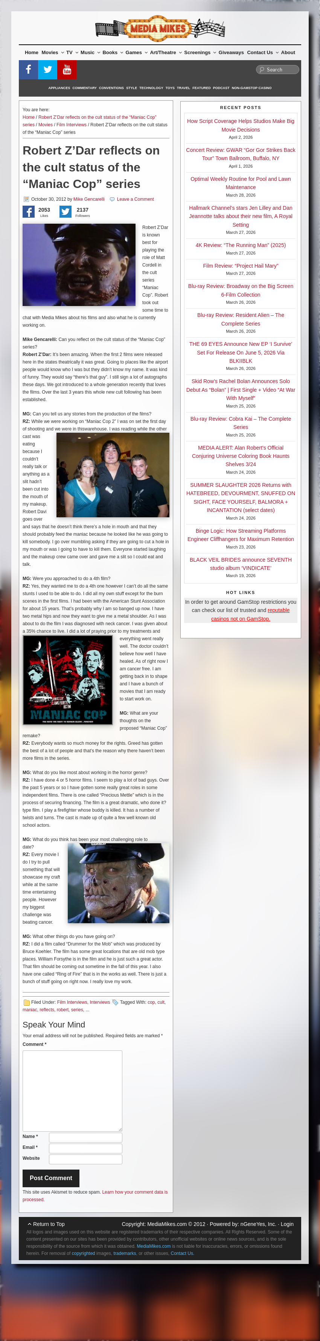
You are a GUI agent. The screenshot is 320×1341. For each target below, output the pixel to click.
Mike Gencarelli (89, 199)
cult (161, 1002)
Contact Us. (183, 1253)
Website (31, 1158)
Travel (183, 88)
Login (287, 1224)
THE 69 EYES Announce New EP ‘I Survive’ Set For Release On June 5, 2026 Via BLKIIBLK (241, 352)
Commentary (85, 88)
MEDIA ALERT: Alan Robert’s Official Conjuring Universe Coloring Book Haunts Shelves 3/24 (241, 456)
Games (137, 52)
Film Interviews (71, 124)
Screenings (200, 52)
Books (112, 52)
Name (30, 1136)
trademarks (124, 1253)
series (77, 1009)
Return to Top (49, 1224)
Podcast (221, 88)
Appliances (59, 88)
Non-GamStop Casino (252, 88)
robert (63, 1009)
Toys (170, 88)
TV (72, 52)
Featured (201, 88)
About (288, 52)
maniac (30, 1009)
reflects (47, 1009)
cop (151, 1002)
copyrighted (83, 1253)
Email (30, 1147)
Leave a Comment (135, 199)
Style (131, 88)
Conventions (111, 88)
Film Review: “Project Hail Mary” (241, 266)
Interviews (100, 1002)
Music (90, 52)
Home (31, 52)
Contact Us (263, 52)
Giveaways (231, 52)
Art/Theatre (165, 52)
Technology (151, 88)
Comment (34, 1044)
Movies (53, 52)
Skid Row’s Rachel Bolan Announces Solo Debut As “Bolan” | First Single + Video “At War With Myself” (241, 389)
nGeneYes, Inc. (258, 1224)
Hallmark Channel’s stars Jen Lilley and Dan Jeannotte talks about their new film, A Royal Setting (241, 216)
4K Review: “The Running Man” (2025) (241, 245)
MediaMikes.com (167, 1224)
